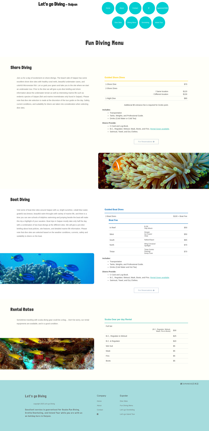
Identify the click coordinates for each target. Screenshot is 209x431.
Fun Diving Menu (126, 405)
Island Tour (159, 22)
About (122, 8)
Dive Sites (118, 22)
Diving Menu (131, 22)
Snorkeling (145, 22)
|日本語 (189, 384)
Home (108, 8)
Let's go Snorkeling (127, 410)
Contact (135, 8)
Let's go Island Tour (127, 414)
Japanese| (162, 8)
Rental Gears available (159, 129)
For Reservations (146, 142)
